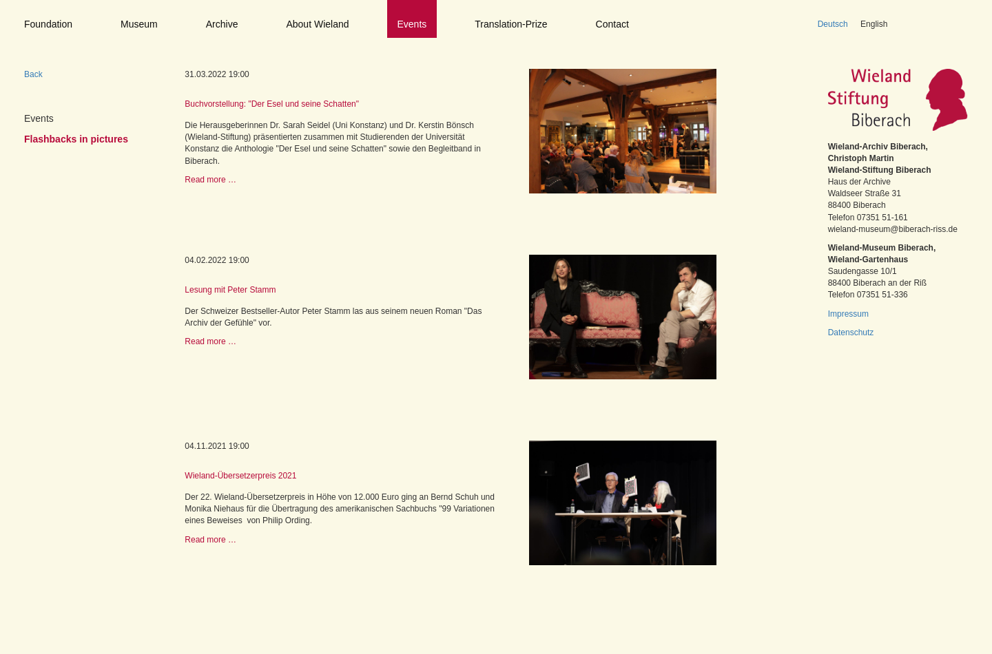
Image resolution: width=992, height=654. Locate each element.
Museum (139, 24)
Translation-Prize (511, 24)
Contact (612, 24)
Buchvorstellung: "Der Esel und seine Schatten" (272, 104)
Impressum (848, 314)
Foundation (48, 24)
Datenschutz (851, 332)
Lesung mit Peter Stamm (230, 290)
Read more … (210, 179)
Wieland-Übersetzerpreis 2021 (240, 476)
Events (412, 24)
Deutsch (833, 24)
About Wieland (317, 24)
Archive (222, 24)
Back (33, 74)
